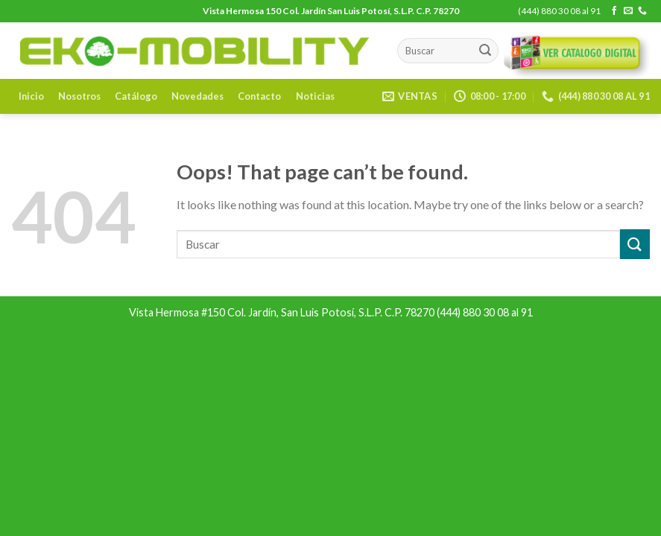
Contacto (259, 96)
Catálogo (136, 96)
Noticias (315, 96)
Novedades (197, 96)
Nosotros (79, 96)
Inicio (31, 96)
